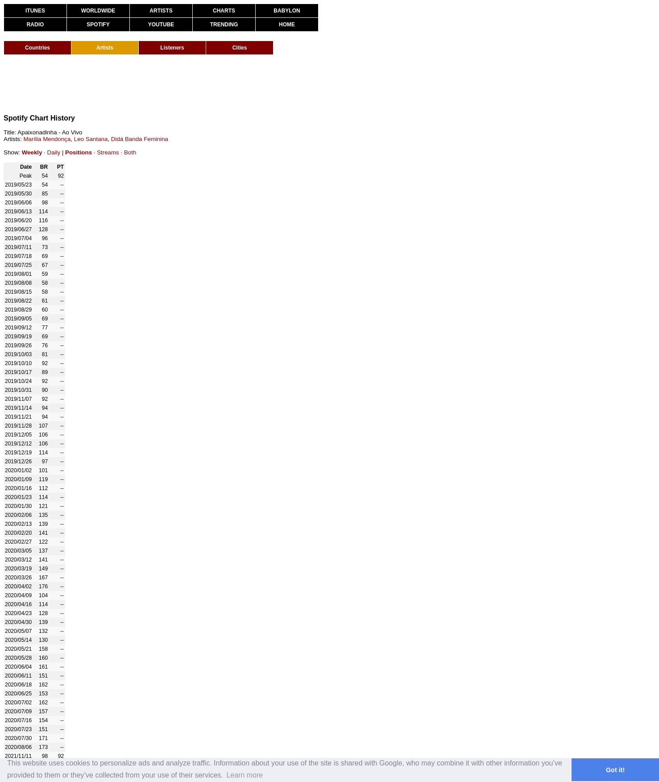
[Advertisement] (166, 84)
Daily (54, 152)
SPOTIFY (98, 24)
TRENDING (224, 24)
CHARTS (224, 11)
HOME (287, 24)
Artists (104, 48)
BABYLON (287, 11)
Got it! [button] (615, 770)
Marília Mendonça (46, 139)
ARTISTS (160, 11)
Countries (37, 48)
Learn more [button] (244, 775)
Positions (78, 152)
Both (130, 152)
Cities (239, 48)
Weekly (32, 152)
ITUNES (35, 11)
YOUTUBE (161, 24)
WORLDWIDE (98, 11)
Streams (108, 152)
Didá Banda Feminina (139, 139)
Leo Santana (91, 139)
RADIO (35, 24)
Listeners (172, 48)
